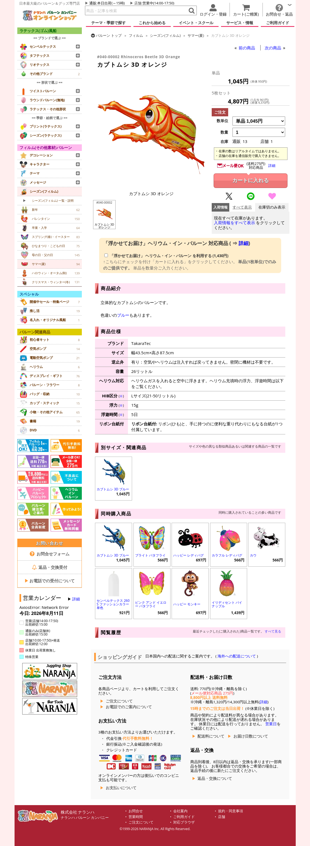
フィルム (136, 35)
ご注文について (119, 701)
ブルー (123, 315)
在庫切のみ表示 (271, 207)
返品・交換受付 (50, 567)
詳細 (76, 599)
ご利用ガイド (184, 817)
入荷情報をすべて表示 (234, 222)
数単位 (222, 120)
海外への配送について (237, 656)
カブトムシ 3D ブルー (113, 489)
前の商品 (247, 47)
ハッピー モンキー (186, 604)
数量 (224, 132)
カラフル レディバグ (227, 555)
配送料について (210, 736)
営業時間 (136, 817)
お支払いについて (121, 787)
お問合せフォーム (49, 553)
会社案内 (180, 811)
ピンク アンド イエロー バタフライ (150, 604)
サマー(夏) (196, 35)
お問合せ (136, 811)
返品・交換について (214, 778)
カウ (253, 555)
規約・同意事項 (230, 811)
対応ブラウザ (184, 822)
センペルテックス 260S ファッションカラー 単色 (113, 604)
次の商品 (273, 47)
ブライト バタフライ (150, 555)
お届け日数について (250, 736)
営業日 (271, 723)
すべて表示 (242, 207)
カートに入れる (250, 180)
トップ (109, 35)
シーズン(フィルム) (165, 35)
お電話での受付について (49, 580)
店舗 (137, 3)
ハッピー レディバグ (188, 555)
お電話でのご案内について (129, 706)
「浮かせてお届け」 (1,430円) (166, 255)
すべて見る (273, 631)
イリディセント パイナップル (227, 604)
